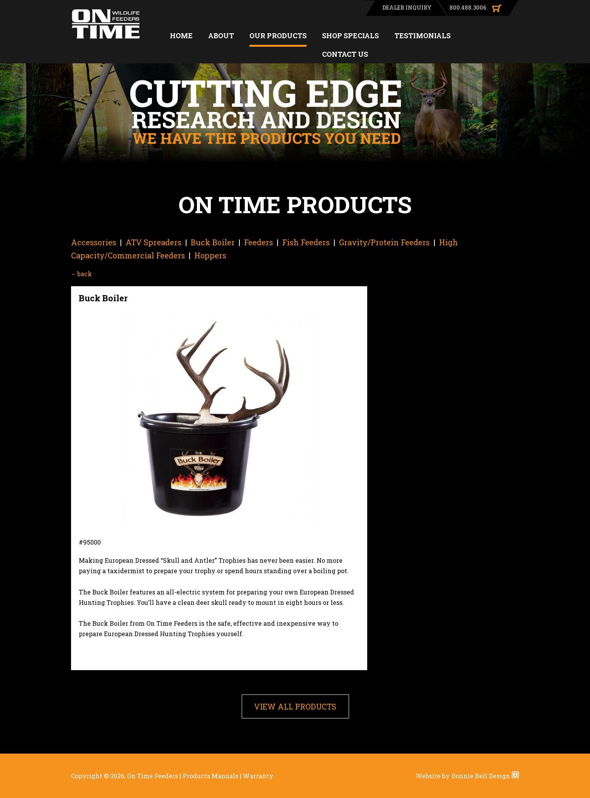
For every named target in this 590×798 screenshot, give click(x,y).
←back (81, 274)
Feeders (258, 242)
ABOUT (221, 35)
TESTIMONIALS (422, 35)
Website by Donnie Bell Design (467, 776)
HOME (181, 35)
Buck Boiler (213, 242)
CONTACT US (345, 54)
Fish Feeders (306, 242)
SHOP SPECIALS (350, 35)
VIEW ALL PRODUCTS (295, 706)
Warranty (258, 776)
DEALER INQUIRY (407, 7)
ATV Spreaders (153, 242)
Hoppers (210, 255)
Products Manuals (210, 776)
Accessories (93, 242)
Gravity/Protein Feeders (384, 242)
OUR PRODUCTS (278, 35)
